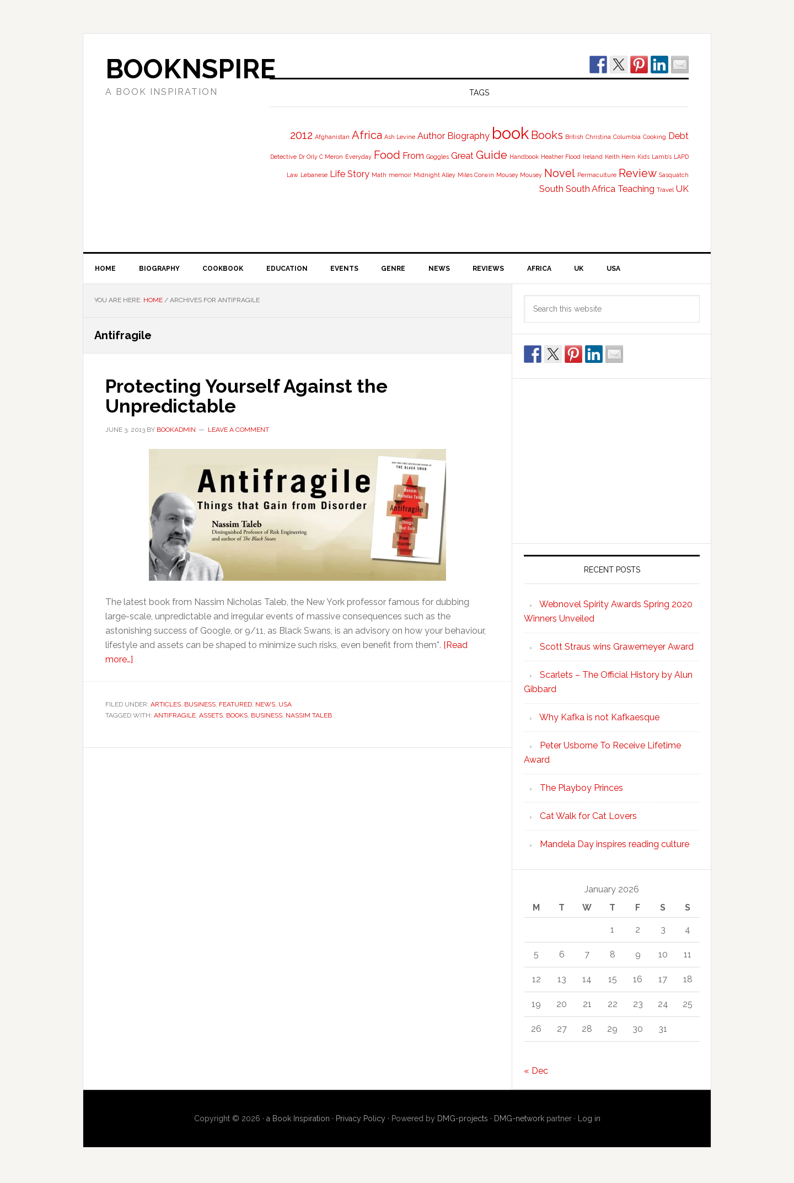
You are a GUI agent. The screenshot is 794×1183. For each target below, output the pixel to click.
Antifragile (175, 716)
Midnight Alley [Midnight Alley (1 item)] (434, 175)
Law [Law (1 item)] (292, 175)
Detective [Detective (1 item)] (283, 156)
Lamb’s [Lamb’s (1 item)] (662, 156)
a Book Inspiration (298, 1120)
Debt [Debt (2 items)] (678, 136)
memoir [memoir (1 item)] (400, 175)
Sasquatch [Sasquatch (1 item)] (674, 175)
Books (237, 716)
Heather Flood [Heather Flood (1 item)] (561, 156)
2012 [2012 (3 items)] (301, 135)
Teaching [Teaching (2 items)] (636, 189)
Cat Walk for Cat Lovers (588, 818)
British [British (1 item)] (574, 136)
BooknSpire (190, 68)
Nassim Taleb (309, 716)
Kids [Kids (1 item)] (643, 156)
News (265, 706)
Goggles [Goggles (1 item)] (437, 156)
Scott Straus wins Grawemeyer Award (617, 649)
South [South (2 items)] (551, 189)
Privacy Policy (360, 1120)
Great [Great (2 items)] (462, 156)
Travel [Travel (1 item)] (665, 189)
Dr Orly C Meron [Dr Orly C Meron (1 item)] (321, 156)
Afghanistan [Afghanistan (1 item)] (332, 136)
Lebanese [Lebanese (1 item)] (314, 175)
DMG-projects (462, 1120)
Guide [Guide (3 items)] (491, 155)
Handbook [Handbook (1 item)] (524, 156)
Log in (589, 1120)
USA (285, 706)
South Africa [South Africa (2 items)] (590, 189)
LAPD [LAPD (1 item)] (681, 156)
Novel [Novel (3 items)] (559, 173)
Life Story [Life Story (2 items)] (349, 174)
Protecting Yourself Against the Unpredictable (253, 397)
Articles (166, 706)
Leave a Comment (238, 431)
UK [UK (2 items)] (682, 189)
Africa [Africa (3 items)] (367, 135)
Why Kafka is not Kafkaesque (599, 719)
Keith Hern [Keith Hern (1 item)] (620, 156)
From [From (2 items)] (413, 156)
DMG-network (519, 1120)
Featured (235, 706)
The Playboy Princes (581, 790)
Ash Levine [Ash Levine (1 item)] (399, 136)
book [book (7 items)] (510, 133)
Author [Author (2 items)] (431, 136)
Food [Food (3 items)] (387, 155)
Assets (211, 716)
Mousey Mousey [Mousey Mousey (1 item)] (519, 175)
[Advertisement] (612, 461)
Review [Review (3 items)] (638, 173)
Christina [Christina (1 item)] (598, 136)
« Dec (536, 1073)
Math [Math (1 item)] (379, 175)
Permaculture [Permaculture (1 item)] (596, 175)
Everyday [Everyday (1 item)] (358, 156)
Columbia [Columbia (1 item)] (627, 136)
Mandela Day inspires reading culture (614, 846)
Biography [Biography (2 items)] (468, 136)
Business (200, 706)
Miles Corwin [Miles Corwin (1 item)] (476, 175)
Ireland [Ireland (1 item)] (593, 156)
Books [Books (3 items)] (547, 135)
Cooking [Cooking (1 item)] (654, 136)
